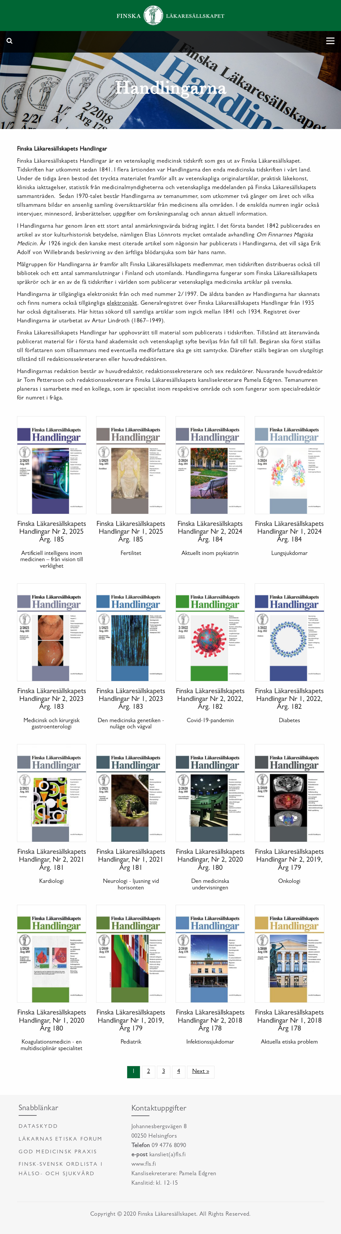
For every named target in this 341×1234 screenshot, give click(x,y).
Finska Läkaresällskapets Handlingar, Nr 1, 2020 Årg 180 (51, 1021)
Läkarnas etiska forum (61, 1139)
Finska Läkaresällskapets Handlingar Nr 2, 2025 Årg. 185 (51, 532)
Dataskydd (39, 1126)
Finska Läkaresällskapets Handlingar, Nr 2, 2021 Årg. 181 (51, 860)
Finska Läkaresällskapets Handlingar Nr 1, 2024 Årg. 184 (289, 532)
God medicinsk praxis (58, 1152)
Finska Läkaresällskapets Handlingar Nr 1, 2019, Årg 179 (130, 1021)
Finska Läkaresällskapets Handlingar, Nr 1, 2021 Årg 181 (130, 860)
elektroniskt (122, 304)
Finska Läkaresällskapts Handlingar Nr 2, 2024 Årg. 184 (210, 532)
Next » (200, 1072)
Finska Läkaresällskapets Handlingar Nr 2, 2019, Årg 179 (289, 860)
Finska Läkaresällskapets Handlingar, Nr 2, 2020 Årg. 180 (210, 860)
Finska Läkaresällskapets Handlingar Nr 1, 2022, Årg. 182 (289, 699)
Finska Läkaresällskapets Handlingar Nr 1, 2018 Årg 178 (289, 1021)
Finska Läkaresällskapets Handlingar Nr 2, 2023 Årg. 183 (51, 699)
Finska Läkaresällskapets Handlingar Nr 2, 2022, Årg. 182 (210, 699)
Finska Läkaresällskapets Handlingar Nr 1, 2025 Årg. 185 (130, 532)
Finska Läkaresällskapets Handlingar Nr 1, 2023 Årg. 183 (130, 699)
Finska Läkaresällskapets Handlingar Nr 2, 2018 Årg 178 (210, 1021)
